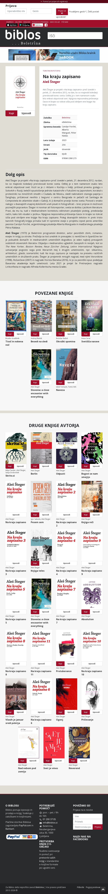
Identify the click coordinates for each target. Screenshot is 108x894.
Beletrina (66, 117)
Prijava (97, 827)
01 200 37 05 (49, 819)
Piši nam (64, 22)
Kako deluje (55, 22)
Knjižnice (10, 22)
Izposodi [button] (26, 113)
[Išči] (75, 35)
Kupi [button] (11, 113)
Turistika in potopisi (51, 71)
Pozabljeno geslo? (77, 11)
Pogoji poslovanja (94, 887)
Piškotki (80, 887)
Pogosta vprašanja (40, 22)
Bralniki (26, 22)
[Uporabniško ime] (16, 11)
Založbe (18, 22)
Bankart (9, 828)
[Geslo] (41, 11)
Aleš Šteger (51, 82)
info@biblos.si (50, 822)
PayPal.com (25, 825)
